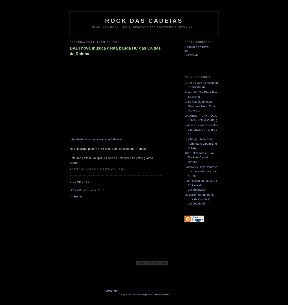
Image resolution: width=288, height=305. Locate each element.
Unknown (191, 55)
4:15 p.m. (121, 169)
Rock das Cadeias (144, 20)
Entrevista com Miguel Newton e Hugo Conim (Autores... (200, 106)
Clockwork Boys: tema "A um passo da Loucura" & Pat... (200, 171)
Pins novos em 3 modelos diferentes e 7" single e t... (201, 129)
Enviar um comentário (87, 190)
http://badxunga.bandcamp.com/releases (96, 139)
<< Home (76, 196)
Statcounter (111, 291)
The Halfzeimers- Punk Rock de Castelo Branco (199, 157)
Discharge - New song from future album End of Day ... (200, 143)
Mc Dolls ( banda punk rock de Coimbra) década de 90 (199, 199)
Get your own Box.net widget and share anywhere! (144, 294)
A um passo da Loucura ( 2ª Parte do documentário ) (200, 185)
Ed (186, 51)
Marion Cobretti (196, 47)
